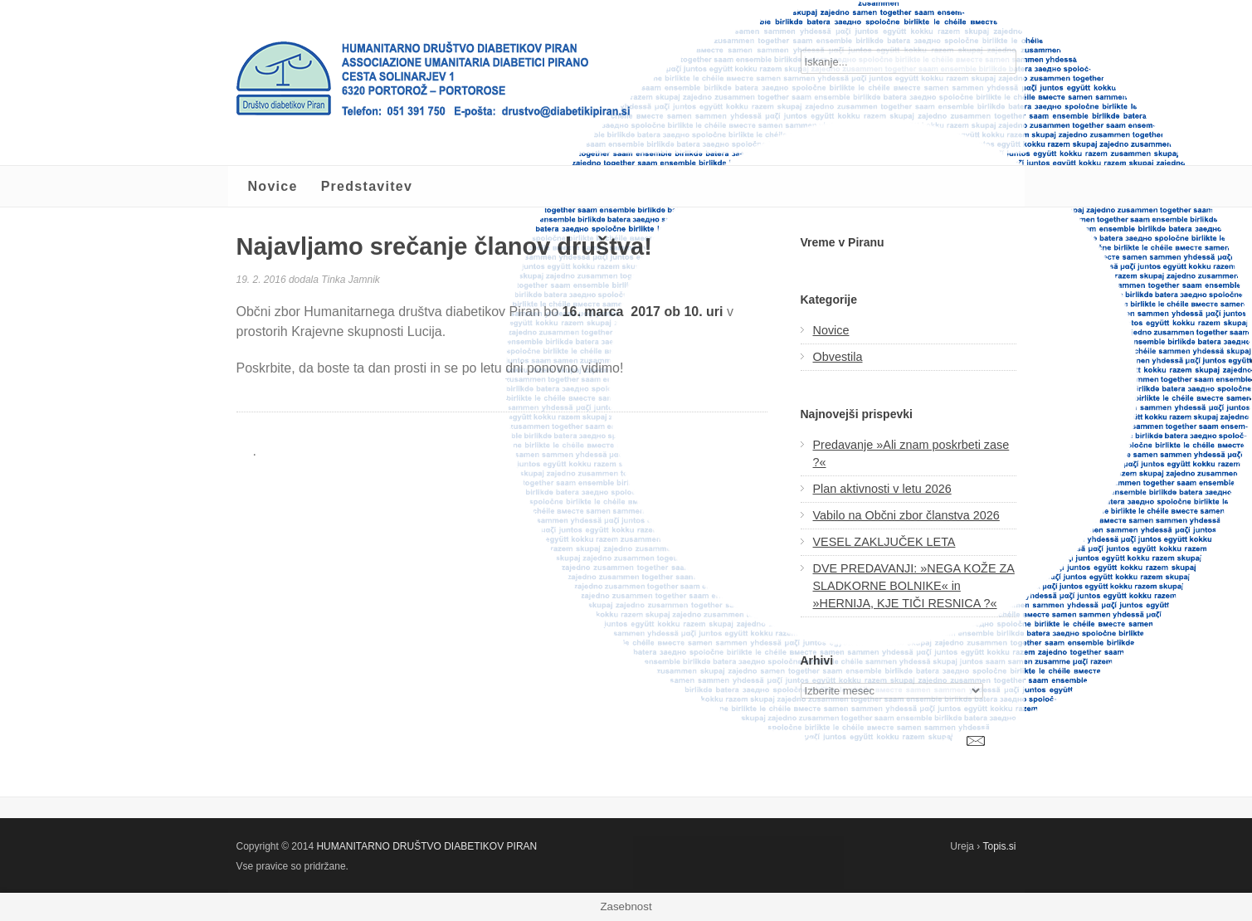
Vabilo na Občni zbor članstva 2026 (906, 515)
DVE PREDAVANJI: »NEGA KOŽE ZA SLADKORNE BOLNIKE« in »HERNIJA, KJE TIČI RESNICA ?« (914, 586)
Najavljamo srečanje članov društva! (444, 246)
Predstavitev (367, 186)
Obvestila (838, 356)
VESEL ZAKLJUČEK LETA (884, 541)
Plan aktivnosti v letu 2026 (882, 488)
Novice (273, 186)
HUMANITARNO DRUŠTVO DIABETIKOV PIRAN (426, 846)
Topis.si (999, 846)
